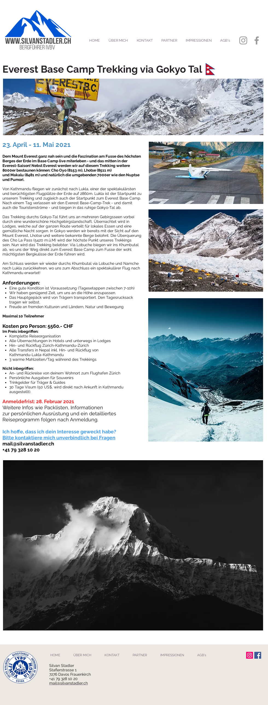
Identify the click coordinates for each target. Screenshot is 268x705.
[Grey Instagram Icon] (243, 40)
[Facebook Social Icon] (257, 655)
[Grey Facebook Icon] (256, 40)
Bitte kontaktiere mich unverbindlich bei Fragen (58, 437)
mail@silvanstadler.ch (28, 444)
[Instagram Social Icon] (249, 655)
